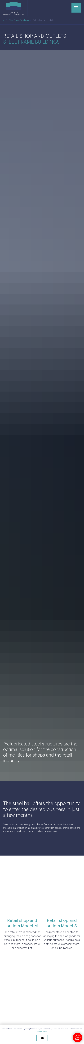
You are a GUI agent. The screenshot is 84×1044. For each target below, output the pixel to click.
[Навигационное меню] (76, 7)
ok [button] (42, 1038)
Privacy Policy (42, 1031)
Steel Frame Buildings (19, 20)
